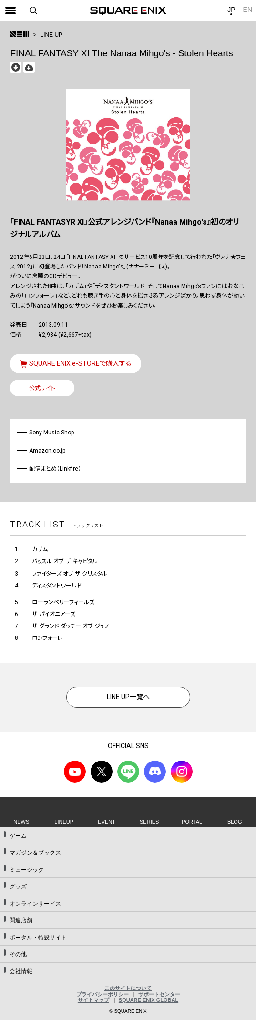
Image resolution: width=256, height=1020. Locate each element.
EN (247, 9)
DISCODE (155, 772)
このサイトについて (128, 988)
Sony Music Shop (51, 432)
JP (231, 9)
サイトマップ (93, 1000)
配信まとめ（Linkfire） (55, 468)
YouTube (75, 772)
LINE (128, 772)
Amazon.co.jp (47, 450)
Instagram (182, 772)
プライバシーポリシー (102, 994)
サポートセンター (159, 994)
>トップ (19, 34)
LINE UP (51, 34)
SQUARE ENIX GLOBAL (148, 1000)
